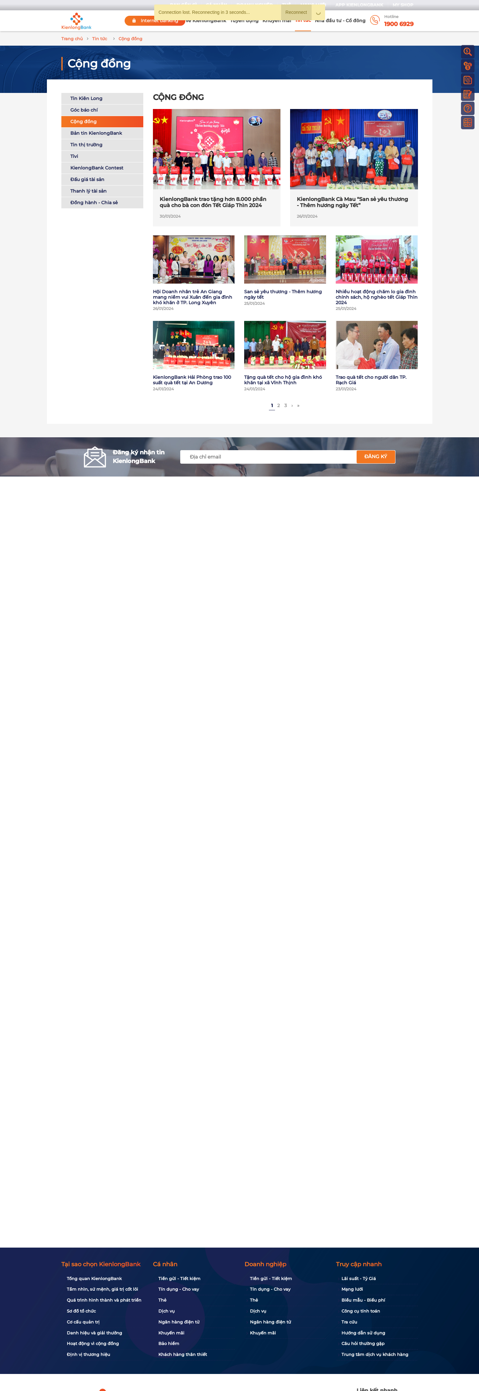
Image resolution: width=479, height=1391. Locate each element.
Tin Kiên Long (86, 98)
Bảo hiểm (168, 1343)
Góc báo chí (84, 110)
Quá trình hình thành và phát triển (104, 1300)
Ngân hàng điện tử (179, 1321)
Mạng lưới (352, 1289)
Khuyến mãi (276, 20)
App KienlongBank (359, 5)
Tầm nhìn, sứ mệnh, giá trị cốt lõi (102, 1289)
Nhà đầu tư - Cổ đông (340, 20)
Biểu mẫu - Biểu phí (363, 1300)
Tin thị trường (86, 145)
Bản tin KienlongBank (96, 133)
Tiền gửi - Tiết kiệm (179, 1278)
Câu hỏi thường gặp (363, 1343)
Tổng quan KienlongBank (94, 1278)
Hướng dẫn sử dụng (363, 1332)
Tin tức (303, 20)
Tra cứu (349, 1321)
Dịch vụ (166, 1311)
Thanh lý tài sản (88, 191)
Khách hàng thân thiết (182, 1354)
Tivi (74, 156)
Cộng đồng (83, 121)
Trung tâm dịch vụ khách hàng (375, 1354)
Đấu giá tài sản (87, 179)
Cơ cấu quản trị (83, 1321)
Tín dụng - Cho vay (178, 1289)
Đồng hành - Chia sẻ (94, 202)
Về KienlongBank (205, 20)
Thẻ (162, 1300)
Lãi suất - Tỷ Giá (359, 1278)
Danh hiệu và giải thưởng (94, 1332)
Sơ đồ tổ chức (81, 1311)
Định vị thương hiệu (88, 1354)
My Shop (403, 5)
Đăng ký (375, 456)
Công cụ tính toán (361, 1311)
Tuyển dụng (244, 20)
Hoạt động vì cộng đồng (93, 1343)
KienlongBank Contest (96, 168)
